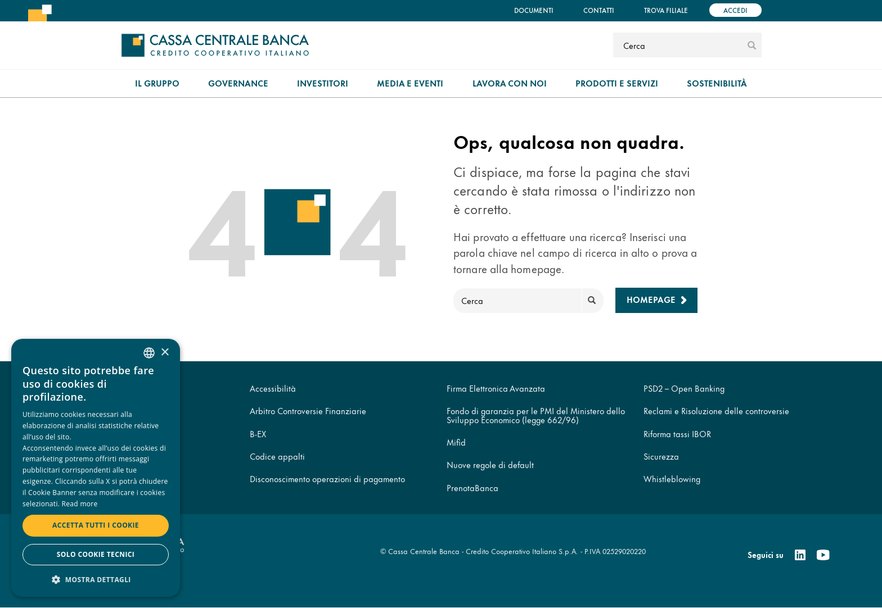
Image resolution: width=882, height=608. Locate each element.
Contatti (598, 9)
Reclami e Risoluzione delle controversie (716, 410)
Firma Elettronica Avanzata (496, 388)
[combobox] (149, 353)
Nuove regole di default (490, 464)
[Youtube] (823, 555)
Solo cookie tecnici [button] (95, 554)
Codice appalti (277, 456)
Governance (238, 82)
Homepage (651, 299)
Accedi (735, 9)
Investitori (322, 82)
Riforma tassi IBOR (677, 433)
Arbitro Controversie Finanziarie (308, 410)
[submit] (752, 45)
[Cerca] (678, 45)
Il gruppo (157, 82)
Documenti (534, 9)
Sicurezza (661, 456)
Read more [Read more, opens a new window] (80, 504)
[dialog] (95, 468)
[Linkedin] (800, 555)
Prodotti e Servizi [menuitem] (616, 82)
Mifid (456, 441)
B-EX (258, 433)
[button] (95, 579)
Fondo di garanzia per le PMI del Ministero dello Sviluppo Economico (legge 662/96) (536, 414)
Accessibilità (273, 388)
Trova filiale (666, 9)
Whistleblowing (672, 478)
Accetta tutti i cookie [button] (95, 525)
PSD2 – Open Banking (684, 388)
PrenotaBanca (472, 487)
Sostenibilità (717, 82)
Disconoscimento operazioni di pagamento (327, 478)
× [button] (164, 352)
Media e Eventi (410, 82)
